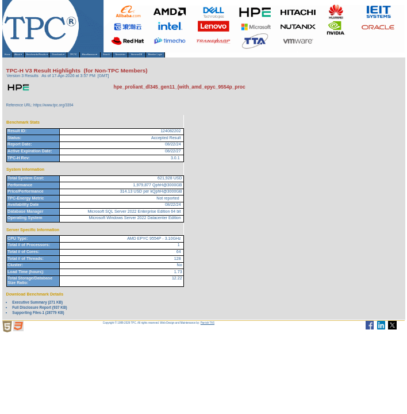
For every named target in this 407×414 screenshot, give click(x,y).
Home (14, 58)
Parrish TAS (207, 329)
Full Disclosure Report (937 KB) (39, 314)
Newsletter (263, 58)
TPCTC (160, 58)
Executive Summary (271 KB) (37, 308)
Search (232, 58)
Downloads (126, 58)
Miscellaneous (196, 58)
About (38, 58)
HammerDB (300, 58)
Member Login (340, 58)
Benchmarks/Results (79, 58)
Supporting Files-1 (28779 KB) (38, 319)
